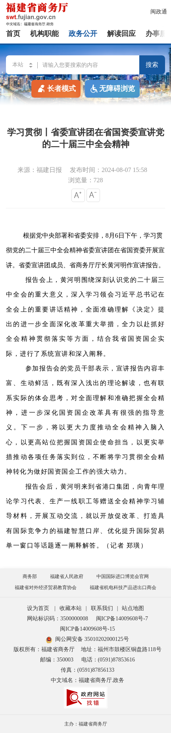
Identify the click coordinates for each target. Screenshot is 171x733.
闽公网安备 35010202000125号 (87, 639)
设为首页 (38, 608)
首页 (13, 34)
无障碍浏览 (112, 89)
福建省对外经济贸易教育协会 (46, 587)
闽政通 (158, 12)
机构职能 (44, 34)
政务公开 (83, 34)
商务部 (30, 576)
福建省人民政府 (66, 576)
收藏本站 (71, 608)
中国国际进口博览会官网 (122, 576)
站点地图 (133, 608)
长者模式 (56, 88)
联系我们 (102, 608)
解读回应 (121, 34)
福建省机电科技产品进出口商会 (123, 587)
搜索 (152, 64)
